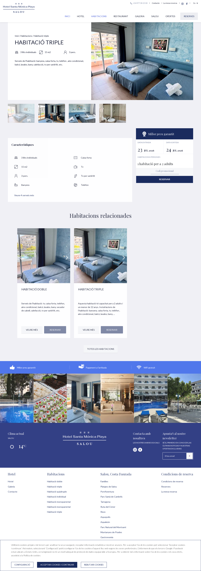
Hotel (80, 16)
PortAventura (107, 491)
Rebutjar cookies (93, 564)
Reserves (189, 16)
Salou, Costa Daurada (115, 474)
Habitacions (99, 16)
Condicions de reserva (177, 474)
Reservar (164, 179)
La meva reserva (170, 3)
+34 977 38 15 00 (138, 3)
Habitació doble (54, 481)
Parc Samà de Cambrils (111, 496)
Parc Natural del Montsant (113, 527)
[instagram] (182, 3)
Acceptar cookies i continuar (57, 564)
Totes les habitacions (100, 349)
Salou (155, 16)
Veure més (32, 329)
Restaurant (121, 16)
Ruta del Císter (107, 506)
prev (20, 257)
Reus (103, 511)
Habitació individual (56, 496)
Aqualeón (105, 522)
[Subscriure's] (189, 456)
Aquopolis (105, 517)
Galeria (139, 16)
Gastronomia (106, 537)
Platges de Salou (108, 486)
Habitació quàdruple (57, 491)
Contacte (156, 3)
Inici (67, 16)
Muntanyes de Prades (111, 532)
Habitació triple (54, 486)
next (66, 257)
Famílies (104, 481)
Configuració (22, 564)
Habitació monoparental (59, 501)
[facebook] (186, 3)
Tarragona (105, 501)
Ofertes (170, 16)
